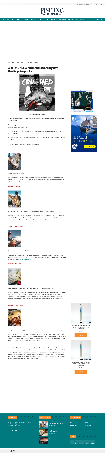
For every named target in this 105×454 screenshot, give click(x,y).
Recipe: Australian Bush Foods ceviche (56, 430)
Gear (86, 428)
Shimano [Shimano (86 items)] (92, 443)
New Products (73, 428)
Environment (88, 425)
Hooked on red (53, 438)
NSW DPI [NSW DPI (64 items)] (81, 443)
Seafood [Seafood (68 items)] (87, 443)
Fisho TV (72, 430)
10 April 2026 (52, 425)
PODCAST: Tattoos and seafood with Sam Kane (56, 422)
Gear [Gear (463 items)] (72, 443)
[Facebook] (92, 4)
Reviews (87, 430)
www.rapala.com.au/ (46, 182)
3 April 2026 (52, 440)
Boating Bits (73, 425)
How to (86, 422)
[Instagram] (99, 4)
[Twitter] (94, 4)
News (71, 422)
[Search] (94, 19)
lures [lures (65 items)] (76, 443)
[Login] (101, 19)
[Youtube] (96, 4)
